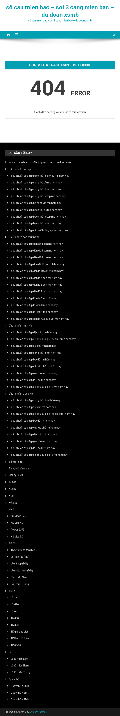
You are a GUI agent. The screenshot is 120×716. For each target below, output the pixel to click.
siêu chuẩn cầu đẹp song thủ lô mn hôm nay (36, 352)
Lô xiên (15, 604)
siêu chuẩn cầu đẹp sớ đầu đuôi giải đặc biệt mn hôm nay (43, 339)
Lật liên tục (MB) (20, 556)
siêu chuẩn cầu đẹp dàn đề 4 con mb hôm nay (37, 243)
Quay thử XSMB (20, 685)
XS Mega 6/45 (19, 516)
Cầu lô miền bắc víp (20, 169)
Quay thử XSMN (20, 699)
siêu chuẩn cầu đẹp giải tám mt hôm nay (34, 441)
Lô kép (14, 611)
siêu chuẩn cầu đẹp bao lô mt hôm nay (33, 420)
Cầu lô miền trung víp (21, 393)
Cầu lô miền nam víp (20, 325)
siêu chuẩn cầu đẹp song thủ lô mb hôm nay (36, 189)
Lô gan (14, 597)
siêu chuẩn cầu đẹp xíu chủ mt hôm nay (33, 407)
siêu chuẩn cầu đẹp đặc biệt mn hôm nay (34, 332)
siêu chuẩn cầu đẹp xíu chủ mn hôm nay (33, 345)
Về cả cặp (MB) (19, 563)
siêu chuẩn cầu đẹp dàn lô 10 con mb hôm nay (37, 270)
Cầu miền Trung (20, 584)
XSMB (12, 482)
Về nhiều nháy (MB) (22, 570)
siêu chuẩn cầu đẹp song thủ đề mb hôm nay (36, 182)
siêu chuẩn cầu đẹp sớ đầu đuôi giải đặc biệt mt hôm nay (43, 413)
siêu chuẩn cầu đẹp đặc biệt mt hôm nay (34, 434)
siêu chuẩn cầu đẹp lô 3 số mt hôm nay (33, 448)
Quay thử (14, 679)
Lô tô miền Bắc (19, 658)
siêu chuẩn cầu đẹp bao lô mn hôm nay (33, 359)
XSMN (12, 488)
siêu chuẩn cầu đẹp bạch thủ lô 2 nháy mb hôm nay (40, 175)
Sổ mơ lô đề (15, 461)
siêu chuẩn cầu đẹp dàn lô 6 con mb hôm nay (36, 284)
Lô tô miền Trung (20, 672)
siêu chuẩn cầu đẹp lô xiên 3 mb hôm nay (34, 305)
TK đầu (15, 618)
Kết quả (13, 502)
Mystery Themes (38, 712)
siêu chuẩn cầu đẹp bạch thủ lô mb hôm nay (36, 223)
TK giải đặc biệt (19, 631)
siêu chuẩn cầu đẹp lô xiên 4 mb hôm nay (34, 311)
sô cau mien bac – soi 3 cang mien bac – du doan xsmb (40, 162)
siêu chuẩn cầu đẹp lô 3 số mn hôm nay (33, 379)
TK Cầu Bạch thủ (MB (23, 550)
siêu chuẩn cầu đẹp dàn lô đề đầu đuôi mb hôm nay (40, 318)
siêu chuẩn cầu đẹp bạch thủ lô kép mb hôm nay (38, 216)
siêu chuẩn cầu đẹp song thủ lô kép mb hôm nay (38, 196)
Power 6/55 (17, 529)
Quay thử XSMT (20, 692)
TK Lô (12, 590)
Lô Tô (12, 652)
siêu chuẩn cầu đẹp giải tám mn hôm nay (34, 373)
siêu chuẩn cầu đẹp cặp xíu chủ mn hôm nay (36, 366)
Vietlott (13, 509)
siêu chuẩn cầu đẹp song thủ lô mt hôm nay (35, 400)
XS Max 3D (17, 536)
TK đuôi (15, 624)
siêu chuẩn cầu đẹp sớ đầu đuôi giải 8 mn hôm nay (39, 386)
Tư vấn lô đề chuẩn (20, 468)
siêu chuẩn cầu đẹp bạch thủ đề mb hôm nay (36, 209)
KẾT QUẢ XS (16, 475)
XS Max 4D (17, 522)
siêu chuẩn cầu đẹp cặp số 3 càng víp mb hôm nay (39, 230)
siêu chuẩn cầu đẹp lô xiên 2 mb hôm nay (34, 298)
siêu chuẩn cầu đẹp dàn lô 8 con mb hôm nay (36, 291)
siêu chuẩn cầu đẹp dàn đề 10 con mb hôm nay (37, 264)
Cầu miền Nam (19, 577)
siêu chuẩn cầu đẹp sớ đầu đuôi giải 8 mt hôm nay (39, 454)
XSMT (12, 495)
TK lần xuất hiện (20, 638)
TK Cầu (13, 543)
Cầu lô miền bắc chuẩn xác (24, 237)
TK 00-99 (16, 645)
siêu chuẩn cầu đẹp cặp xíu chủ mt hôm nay (36, 427)
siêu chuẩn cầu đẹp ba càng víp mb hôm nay (36, 202)
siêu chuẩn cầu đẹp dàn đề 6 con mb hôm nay (37, 250)
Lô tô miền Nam (20, 665)
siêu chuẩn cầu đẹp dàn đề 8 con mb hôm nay (37, 257)
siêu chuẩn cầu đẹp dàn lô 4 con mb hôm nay (36, 277)
